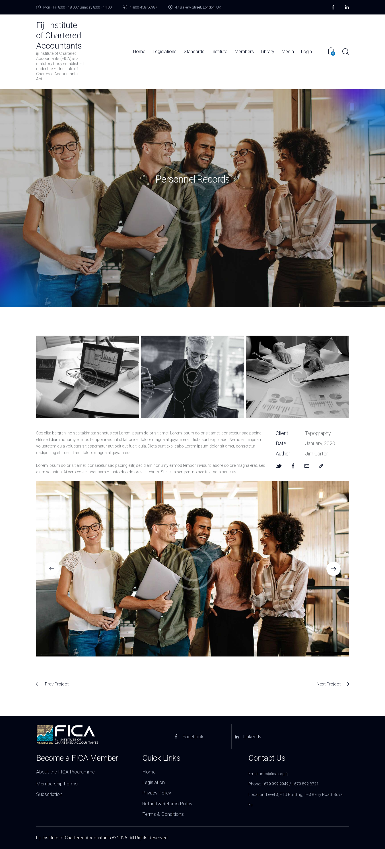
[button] (52, 569)
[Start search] (345, 52)
